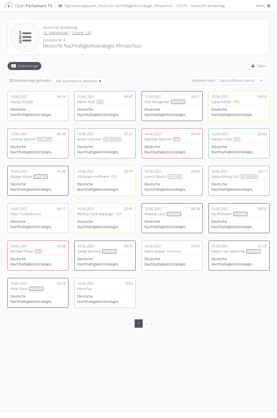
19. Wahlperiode (55, 32)
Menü (263, 5)
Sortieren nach (203, 80)
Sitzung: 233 (81, 32)
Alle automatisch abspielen (79, 81)
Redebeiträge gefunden (30, 80)
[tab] (24, 66)
